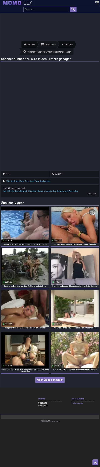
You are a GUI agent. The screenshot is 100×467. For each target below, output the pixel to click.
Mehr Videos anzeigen (50, 379)
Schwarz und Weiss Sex (67, 191)
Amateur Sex (50, 191)
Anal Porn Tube (22, 181)
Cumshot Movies (35, 191)
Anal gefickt (45, 181)
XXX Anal (10, 181)
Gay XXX (7, 191)
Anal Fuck (34, 181)
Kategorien (43, 405)
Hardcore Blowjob (19, 191)
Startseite (42, 403)
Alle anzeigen (78, 403)
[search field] (46, 9)
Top (95, 462)
